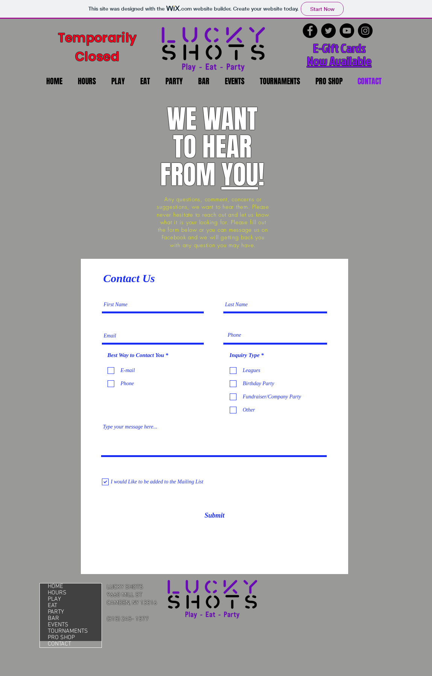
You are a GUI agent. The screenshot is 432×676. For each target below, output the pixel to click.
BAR (53, 618)
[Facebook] (310, 30)
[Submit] (214, 515)
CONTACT (59, 644)
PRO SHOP (61, 638)
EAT (52, 606)
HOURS (57, 593)
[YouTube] (347, 30)
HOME (55, 586)
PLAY (54, 599)
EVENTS (58, 625)
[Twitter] (328, 30)
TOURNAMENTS (68, 631)
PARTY (56, 612)
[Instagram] (365, 30)
